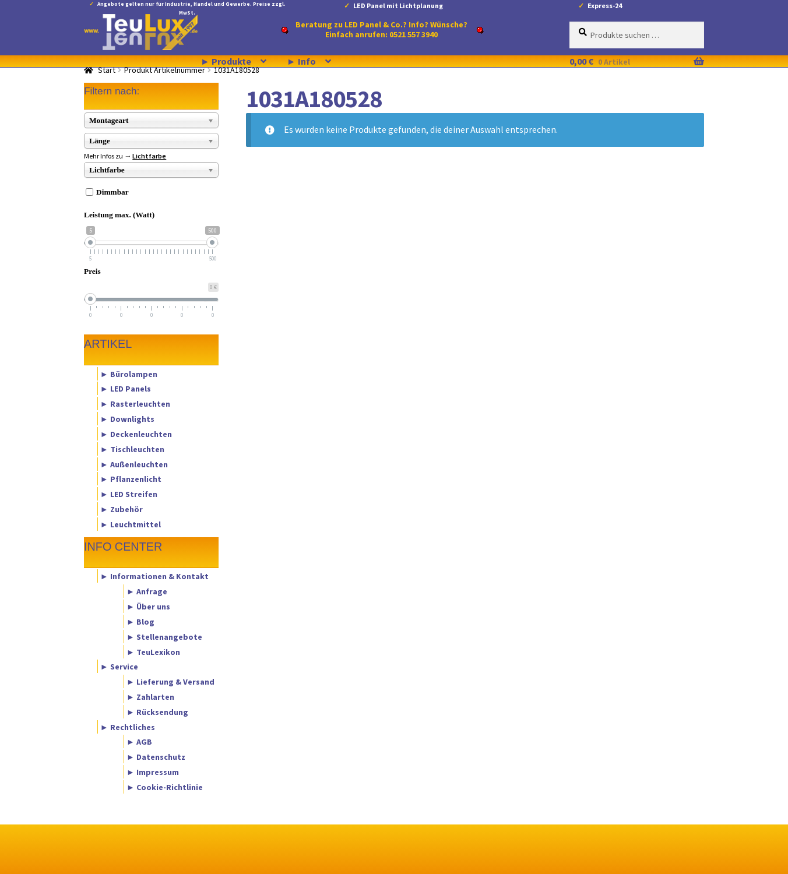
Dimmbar (112, 192)
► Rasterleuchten (135, 404)
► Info (301, 61)
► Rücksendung (157, 711)
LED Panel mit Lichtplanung (398, 5)
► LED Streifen (128, 494)
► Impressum (152, 772)
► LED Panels (125, 388)
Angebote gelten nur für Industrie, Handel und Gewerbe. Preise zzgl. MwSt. (191, 6)
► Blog (140, 621)
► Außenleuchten (134, 464)
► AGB (139, 741)
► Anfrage (146, 591)
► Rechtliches (127, 726)
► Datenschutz (155, 757)
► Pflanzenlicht (130, 479)
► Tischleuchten (132, 448)
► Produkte (225, 61)
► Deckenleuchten (136, 433)
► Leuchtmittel (130, 524)
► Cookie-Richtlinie (164, 786)
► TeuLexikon (153, 651)
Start (106, 70)
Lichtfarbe (149, 155)
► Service (119, 666)
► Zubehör (121, 508)
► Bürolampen (128, 373)
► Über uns (148, 606)
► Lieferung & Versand (170, 681)
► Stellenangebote (164, 636)
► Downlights (127, 419)
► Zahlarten (150, 696)
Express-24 (605, 5)
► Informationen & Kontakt (154, 576)
